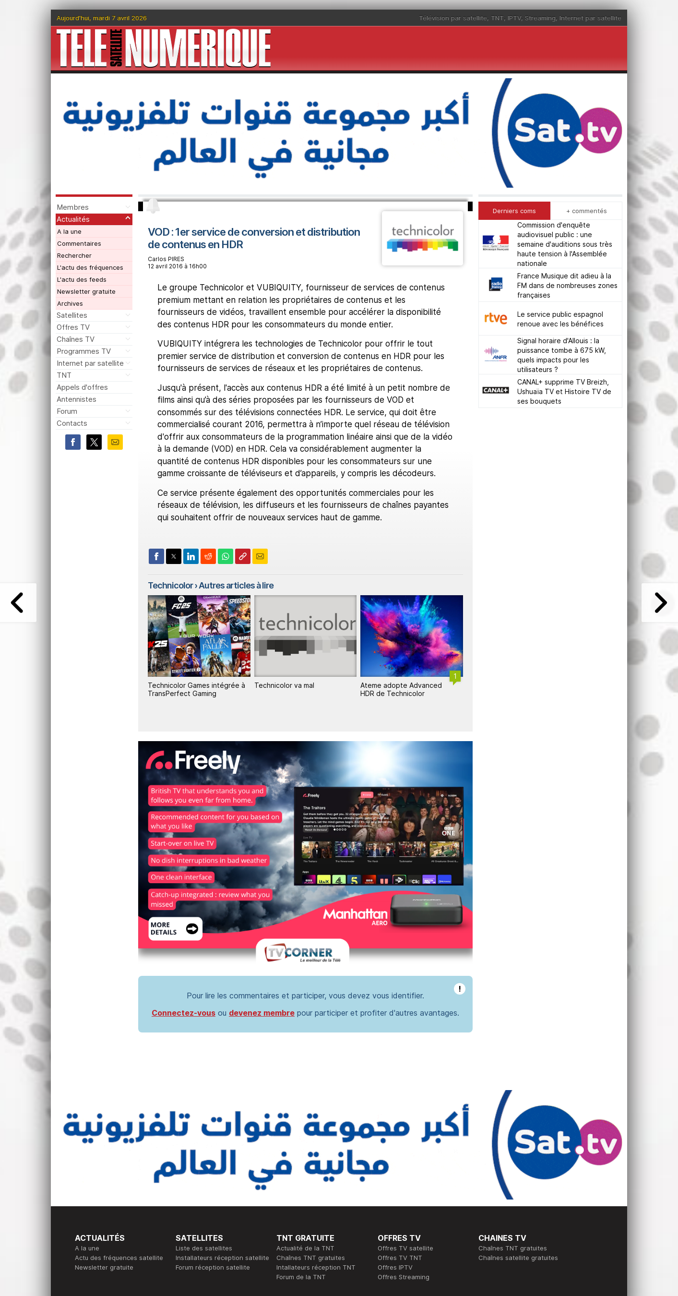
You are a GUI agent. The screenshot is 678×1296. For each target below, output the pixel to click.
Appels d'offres (82, 387)
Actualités (73, 219)
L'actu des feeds (82, 279)
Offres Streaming (403, 1277)
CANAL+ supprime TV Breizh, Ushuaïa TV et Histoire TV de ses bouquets (564, 391)
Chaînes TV (76, 339)
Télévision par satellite (453, 18)
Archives (70, 303)
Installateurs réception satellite (222, 1257)
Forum (67, 411)
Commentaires (79, 243)
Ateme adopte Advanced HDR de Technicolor (401, 689)
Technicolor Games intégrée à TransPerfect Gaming (196, 689)
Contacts (72, 423)
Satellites (72, 315)
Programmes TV (84, 351)
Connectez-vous (183, 1013)
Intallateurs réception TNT (316, 1267)
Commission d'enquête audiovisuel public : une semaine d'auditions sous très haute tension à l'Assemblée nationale (564, 244)
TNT (497, 18)
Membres (73, 207)
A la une (69, 231)
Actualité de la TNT (305, 1248)
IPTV (514, 18)
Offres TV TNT (400, 1257)
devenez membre (262, 1013)
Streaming (540, 18)
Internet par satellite (590, 18)
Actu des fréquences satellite (119, 1257)
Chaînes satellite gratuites (518, 1257)
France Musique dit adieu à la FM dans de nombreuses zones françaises (567, 285)
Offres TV (73, 327)
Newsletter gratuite (86, 291)
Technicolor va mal (284, 685)
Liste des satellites (204, 1248)
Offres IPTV (395, 1267)
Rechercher (74, 255)
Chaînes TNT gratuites (310, 1257)
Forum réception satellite (213, 1267)
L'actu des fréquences (90, 267)
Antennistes (76, 399)
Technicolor (170, 585)
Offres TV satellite (405, 1248)
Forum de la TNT (301, 1277)
